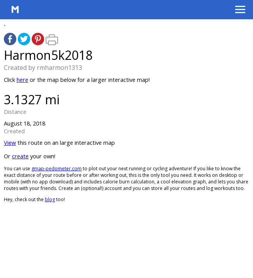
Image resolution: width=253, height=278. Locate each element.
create (20, 156)
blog (50, 199)
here (22, 79)
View (10, 142)
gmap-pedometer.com (56, 168)
